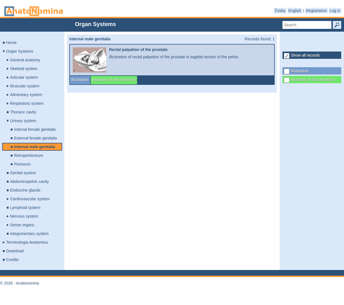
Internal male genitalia (34, 147)
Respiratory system (27, 103)
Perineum (22, 164)
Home (11, 42)
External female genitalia (35, 138)
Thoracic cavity (23, 112)
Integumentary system (29, 233)
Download (14, 251)
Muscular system (24, 86)
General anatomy (25, 60)
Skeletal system (23, 68)
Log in (335, 10)
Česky (280, 10)
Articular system (24, 77)
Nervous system (24, 216)
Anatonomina (33, 11)
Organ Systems (19, 51)
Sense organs (22, 225)
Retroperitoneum (28, 155)
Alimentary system (26, 94)
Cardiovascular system (30, 199)
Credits (12, 259)
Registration (316, 10)
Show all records (305, 55)
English (294, 10)
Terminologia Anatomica (27, 242)
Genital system (23, 173)
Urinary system (23, 120)
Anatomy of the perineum (312, 79)
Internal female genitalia (35, 129)
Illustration (300, 71)
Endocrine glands (25, 190)
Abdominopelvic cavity (29, 181)
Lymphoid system (25, 207)
